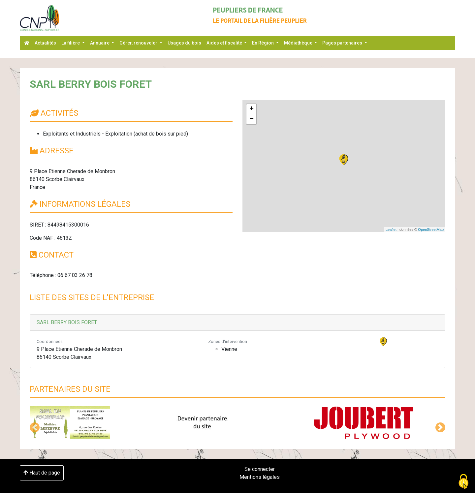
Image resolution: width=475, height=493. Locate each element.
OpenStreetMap (431, 229)
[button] (35, 427)
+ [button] (251, 109)
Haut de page (41, 473)
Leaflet (391, 229)
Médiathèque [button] (298, 43)
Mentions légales (259, 477)
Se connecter (259, 469)
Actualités (45, 43)
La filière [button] (71, 43)
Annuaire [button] (100, 43)
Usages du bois (184, 43)
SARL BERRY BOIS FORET (67, 322)
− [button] (251, 119)
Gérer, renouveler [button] (138, 43)
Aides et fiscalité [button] (224, 43)
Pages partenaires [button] (342, 43)
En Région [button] (263, 43)
